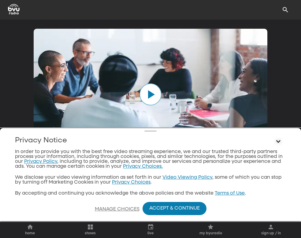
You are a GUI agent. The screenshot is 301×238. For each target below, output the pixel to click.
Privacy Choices (131, 182)
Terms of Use (230, 193)
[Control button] (278, 141)
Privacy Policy (40, 161)
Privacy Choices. (143, 166)
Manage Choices (117, 209)
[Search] (285, 9)
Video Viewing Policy (187, 177)
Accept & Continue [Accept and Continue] (174, 208)
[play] (150, 94)
